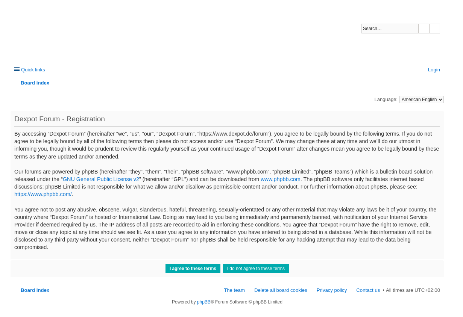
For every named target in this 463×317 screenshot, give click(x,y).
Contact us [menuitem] (368, 290)
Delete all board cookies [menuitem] (280, 290)
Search (424, 28)
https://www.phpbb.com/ (43, 194)
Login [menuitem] (434, 69)
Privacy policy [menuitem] (332, 290)
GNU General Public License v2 (101, 179)
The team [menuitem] (234, 290)
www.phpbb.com (281, 179)
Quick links (33, 69)
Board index (35, 290)
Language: (386, 99)
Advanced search (435, 28)
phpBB (204, 302)
